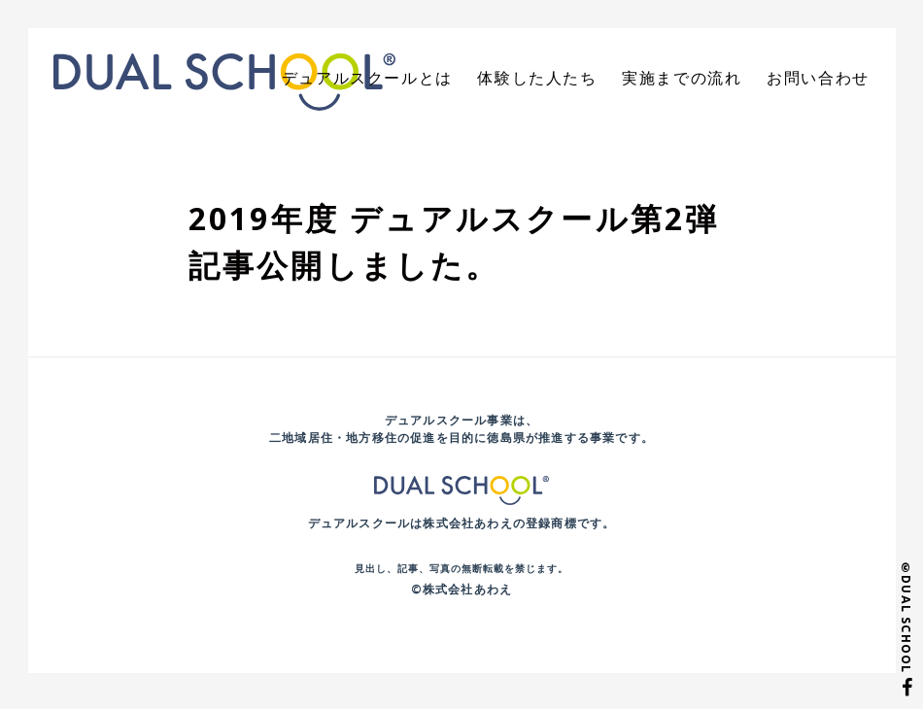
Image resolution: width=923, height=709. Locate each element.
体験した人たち (572, 80)
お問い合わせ (824, 80)
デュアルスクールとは (421, 80)
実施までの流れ (702, 80)
